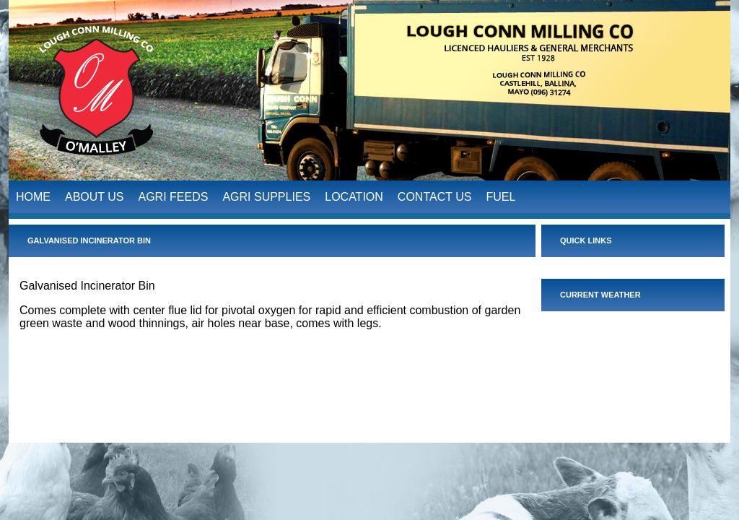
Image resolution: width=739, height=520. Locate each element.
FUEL (500, 195)
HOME (33, 195)
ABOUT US (94, 195)
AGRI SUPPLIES (266, 195)
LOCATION (354, 195)
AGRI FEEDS (174, 195)
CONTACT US (435, 195)
